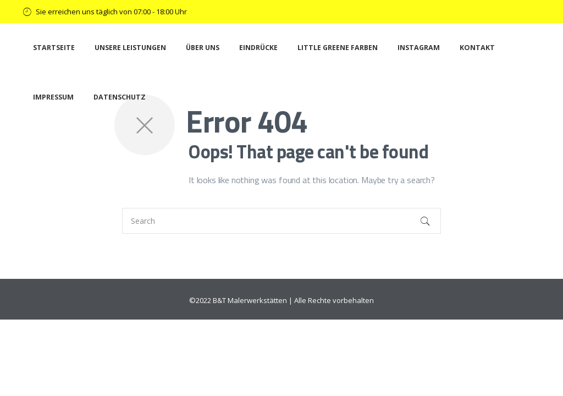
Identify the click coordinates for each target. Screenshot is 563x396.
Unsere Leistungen (130, 47)
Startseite (54, 47)
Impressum (53, 97)
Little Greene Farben (337, 47)
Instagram (419, 47)
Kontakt (477, 47)
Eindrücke (258, 47)
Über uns (202, 47)
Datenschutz (119, 97)
